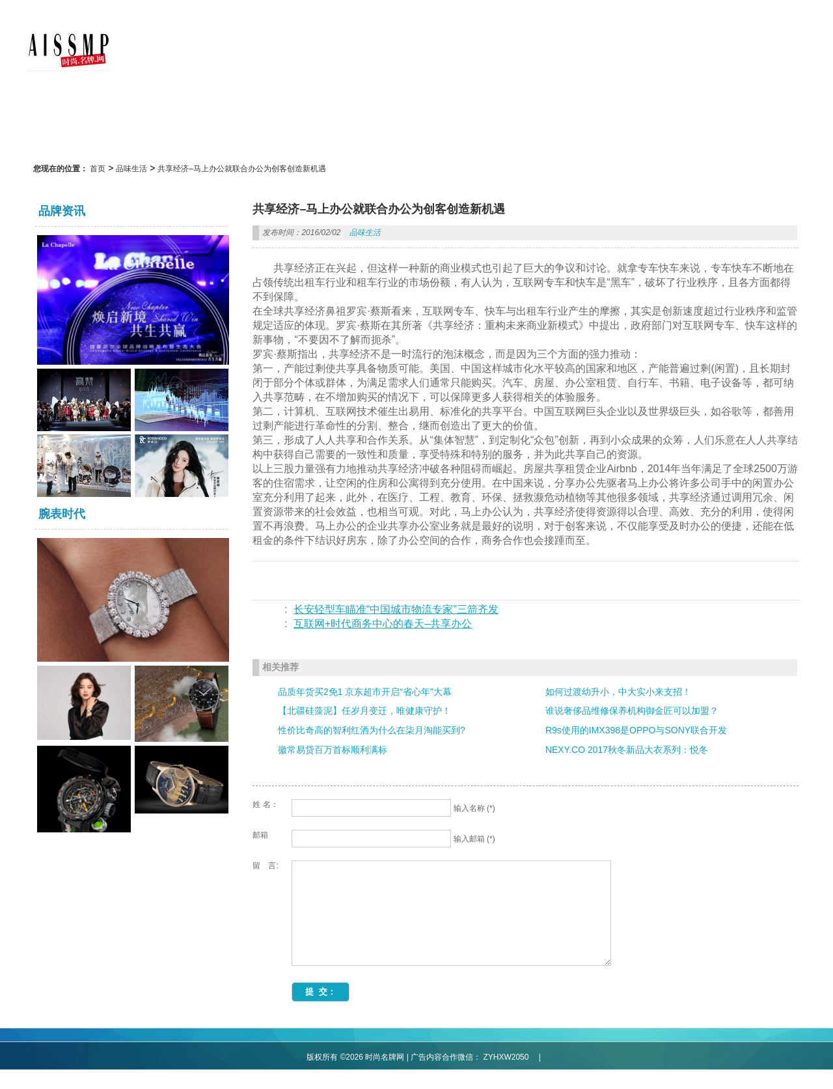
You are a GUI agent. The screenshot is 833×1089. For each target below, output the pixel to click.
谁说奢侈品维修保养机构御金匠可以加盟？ (631, 710)
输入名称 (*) (474, 808)
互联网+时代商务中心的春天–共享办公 (383, 623)
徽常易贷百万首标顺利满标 (332, 749)
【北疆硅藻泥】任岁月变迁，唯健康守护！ (364, 710)
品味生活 (131, 168)
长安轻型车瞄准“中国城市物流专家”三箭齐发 (396, 609)
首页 (97, 168)
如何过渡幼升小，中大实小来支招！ (618, 691)
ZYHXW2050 (510, 1076)
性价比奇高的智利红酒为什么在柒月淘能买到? (371, 730)
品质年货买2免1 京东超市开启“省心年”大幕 (365, 691)
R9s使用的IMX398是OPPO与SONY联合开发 (636, 730)
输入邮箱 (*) (474, 838)
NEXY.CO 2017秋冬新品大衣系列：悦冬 (626, 749)
